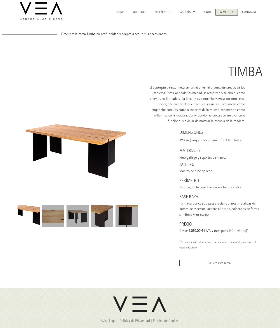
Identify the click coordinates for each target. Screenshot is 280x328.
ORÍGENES (139, 12)
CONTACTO (249, 12)
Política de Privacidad (135, 320)
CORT (207, 12)
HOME (120, 12)
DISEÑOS (165, 12)
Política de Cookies (166, 320)
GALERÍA (190, 12)
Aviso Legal (109, 320)
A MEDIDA (226, 12)
